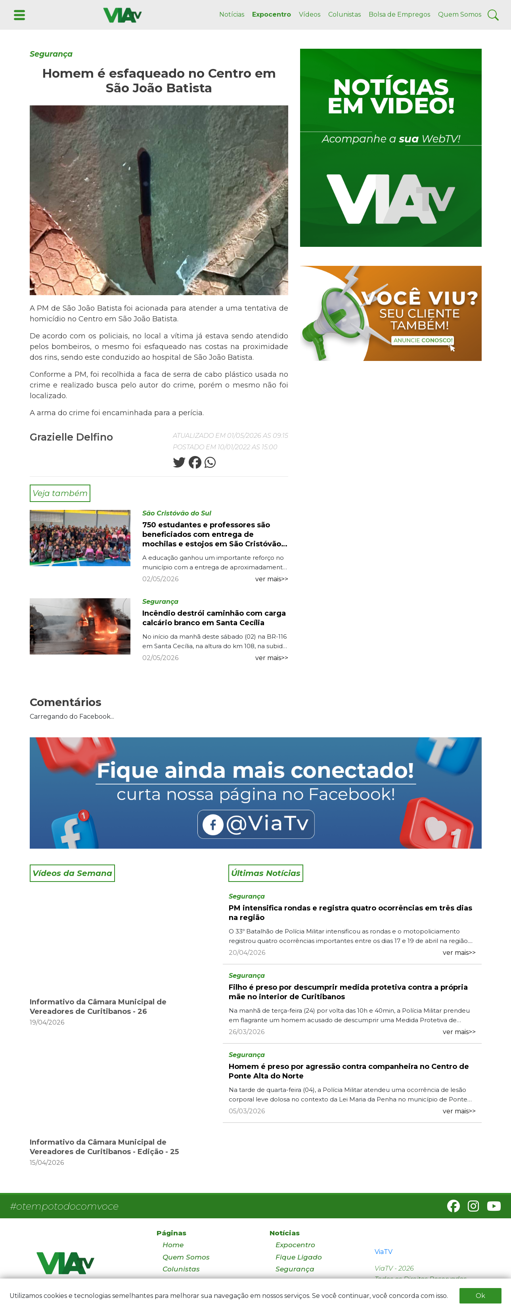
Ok (480, 1296)
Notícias (231, 14)
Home (173, 1245)
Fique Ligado (299, 1257)
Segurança (51, 54)
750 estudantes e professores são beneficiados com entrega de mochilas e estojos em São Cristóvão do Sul (211, 535)
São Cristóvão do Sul (176, 513)
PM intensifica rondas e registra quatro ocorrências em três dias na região (350, 913)
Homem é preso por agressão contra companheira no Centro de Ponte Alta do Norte (349, 1071)
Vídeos (309, 14)
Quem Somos (459, 14)
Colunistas (344, 14)
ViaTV (383, 1252)
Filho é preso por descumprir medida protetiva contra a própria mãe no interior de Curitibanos (348, 992)
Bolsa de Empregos (399, 14)
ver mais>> (271, 579)
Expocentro (271, 14)
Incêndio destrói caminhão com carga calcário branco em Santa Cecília (214, 618)
